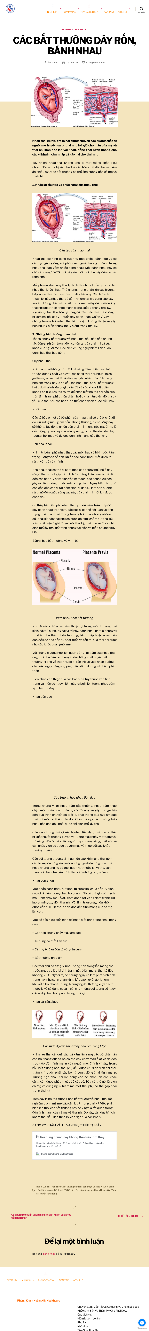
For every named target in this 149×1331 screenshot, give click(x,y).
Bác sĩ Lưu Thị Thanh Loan (50, 1173)
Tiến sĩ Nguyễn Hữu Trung (61, 1180)
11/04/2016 (71, 67)
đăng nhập (49, 1242)
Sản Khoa (82, 34)
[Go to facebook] (142, 1322)
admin (54, 67)
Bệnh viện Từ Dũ (69, 1176)
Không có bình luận (96, 67)
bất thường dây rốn (75, 1173)
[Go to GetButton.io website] (142, 1328)
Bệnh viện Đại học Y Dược (98, 1173)
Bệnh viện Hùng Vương (48, 1176)
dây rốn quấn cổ (87, 1176)
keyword (67, 34)
